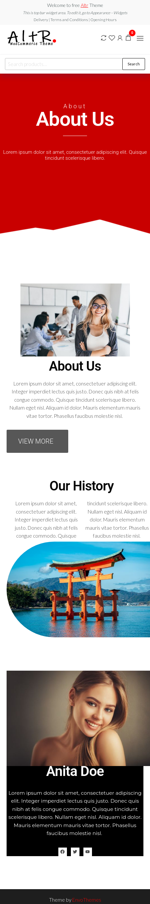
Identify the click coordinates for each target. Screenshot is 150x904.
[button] (140, 38)
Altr (84, 5)
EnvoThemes (86, 900)
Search (134, 64)
